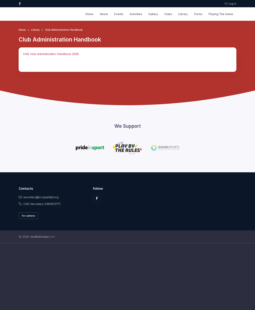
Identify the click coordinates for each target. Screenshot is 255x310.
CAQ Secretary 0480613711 (40, 204)
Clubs (168, 14)
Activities (136, 14)
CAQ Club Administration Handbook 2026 (51, 54)
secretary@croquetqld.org (38, 197)
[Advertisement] (125, 276)
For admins (28, 215)
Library (183, 14)
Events (118, 14)
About (104, 14)
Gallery (153, 14)
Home (89, 14)
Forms (198, 14)
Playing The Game (221, 14)
